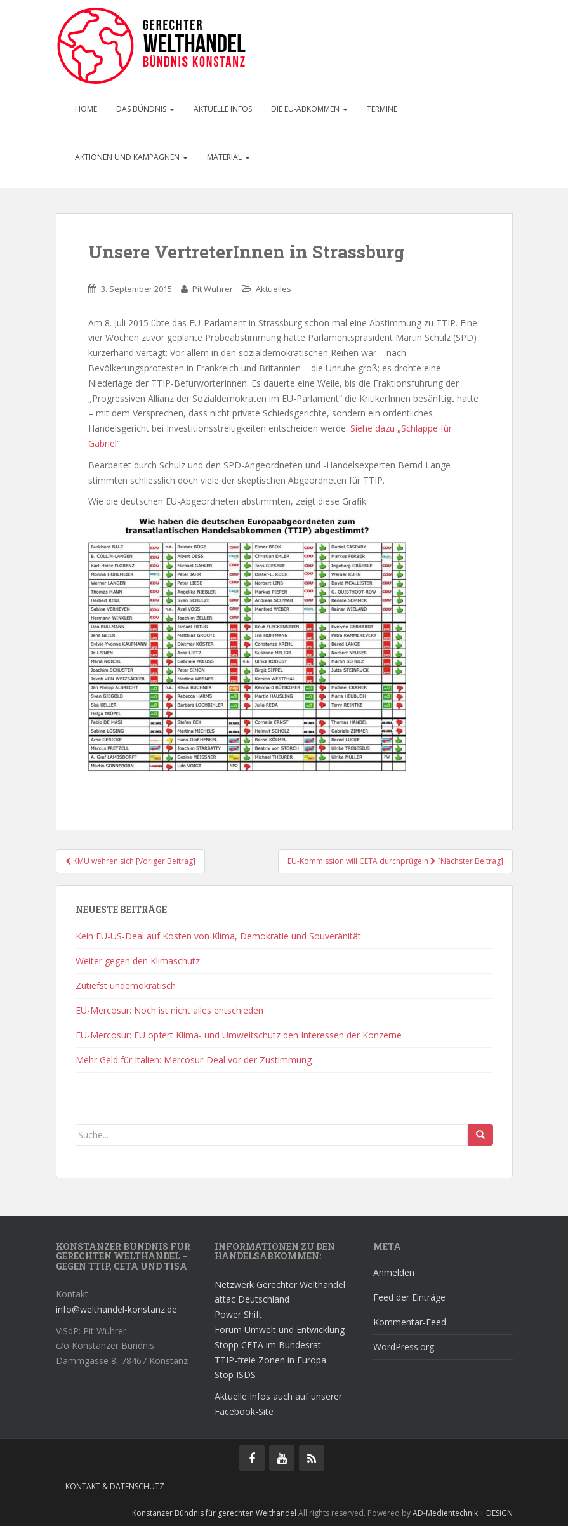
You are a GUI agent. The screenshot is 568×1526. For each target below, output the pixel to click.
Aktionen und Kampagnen (131, 157)
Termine (382, 108)
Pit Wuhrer (212, 289)
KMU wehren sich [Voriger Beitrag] (130, 861)
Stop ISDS (235, 1375)
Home (86, 108)
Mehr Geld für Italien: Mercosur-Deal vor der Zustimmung (194, 1060)
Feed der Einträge (409, 1297)
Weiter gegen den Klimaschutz (138, 961)
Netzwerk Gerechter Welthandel (280, 1284)
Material (228, 157)
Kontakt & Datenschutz (114, 1486)
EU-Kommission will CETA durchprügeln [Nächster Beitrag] (395, 861)
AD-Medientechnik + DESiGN (463, 1513)
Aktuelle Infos (223, 108)
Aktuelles (273, 289)
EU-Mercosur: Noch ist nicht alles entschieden (169, 1010)
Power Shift (238, 1314)
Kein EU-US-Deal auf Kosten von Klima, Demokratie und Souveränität (218, 936)
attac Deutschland (252, 1299)
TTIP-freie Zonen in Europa (270, 1360)
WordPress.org (403, 1347)
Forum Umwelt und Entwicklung (280, 1330)
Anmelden (393, 1272)
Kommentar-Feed (409, 1322)
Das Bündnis (145, 108)
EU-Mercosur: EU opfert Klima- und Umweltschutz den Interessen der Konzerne (239, 1035)
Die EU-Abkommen (309, 108)
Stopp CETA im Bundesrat (268, 1345)
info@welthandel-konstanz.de (116, 1309)
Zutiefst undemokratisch (126, 985)
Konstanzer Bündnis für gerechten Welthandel (215, 1513)
